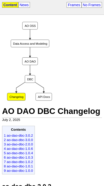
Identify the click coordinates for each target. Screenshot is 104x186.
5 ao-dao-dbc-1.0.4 (18, 153)
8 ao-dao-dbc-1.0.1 (18, 166)
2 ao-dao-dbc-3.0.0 (18, 140)
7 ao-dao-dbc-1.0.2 (18, 162)
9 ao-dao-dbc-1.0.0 (18, 171)
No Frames (92, 5)
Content (10, 5)
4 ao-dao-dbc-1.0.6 (18, 149)
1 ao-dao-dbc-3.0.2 (18, 135)
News (24, 5)
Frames (74, 5)
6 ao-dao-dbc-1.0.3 (18, 157)
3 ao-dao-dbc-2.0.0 (18, 144)
